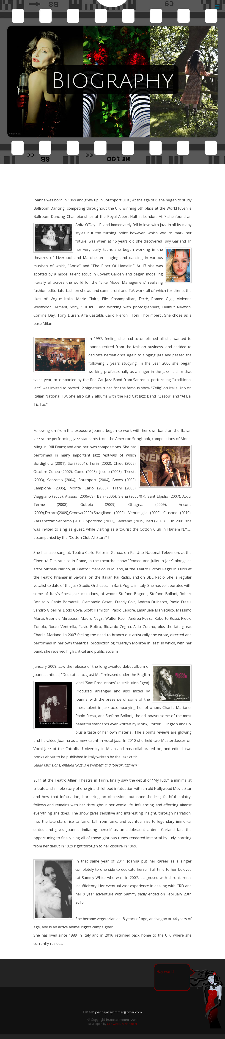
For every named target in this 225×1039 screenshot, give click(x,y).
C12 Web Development (122, 1024)
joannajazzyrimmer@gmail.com (118, 1012)
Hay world (165, 971)
